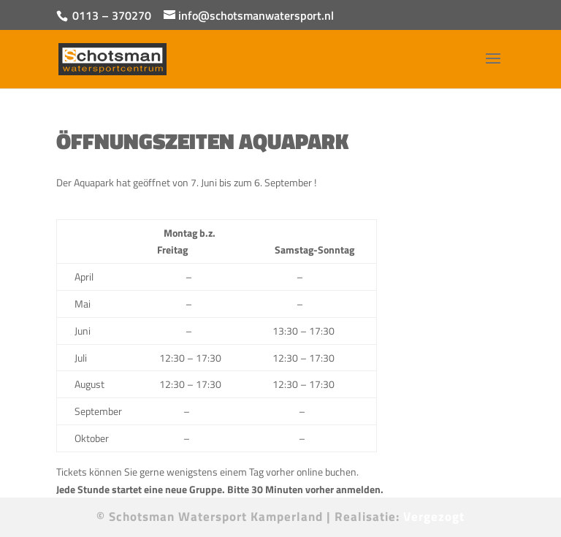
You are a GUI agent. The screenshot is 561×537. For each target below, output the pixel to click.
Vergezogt (434, 516)
